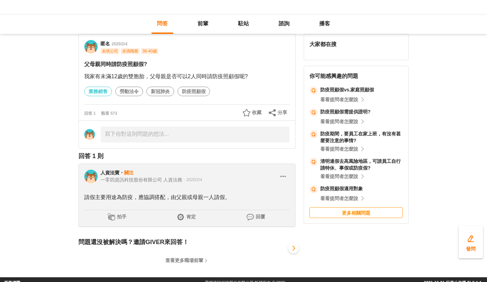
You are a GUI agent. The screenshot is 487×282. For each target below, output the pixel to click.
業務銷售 (98, 91)
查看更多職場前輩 (184, 260)
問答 (162, 23)
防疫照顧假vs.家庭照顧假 (347, 89)
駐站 (243, 23)
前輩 (203, 23)
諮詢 (284, 23)
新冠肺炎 (160, 91)
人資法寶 (109, 172)
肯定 (191, 216)
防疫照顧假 (194, 91)
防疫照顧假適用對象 (341, 188)
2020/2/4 (119, 44)
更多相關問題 (356, 213)
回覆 (260, 216)
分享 (282, 112)
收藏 (256, 112)
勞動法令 (129, 91)
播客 (324, 23)
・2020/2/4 (192, 179)
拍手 (121, 216)
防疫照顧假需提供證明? (345, 111)
